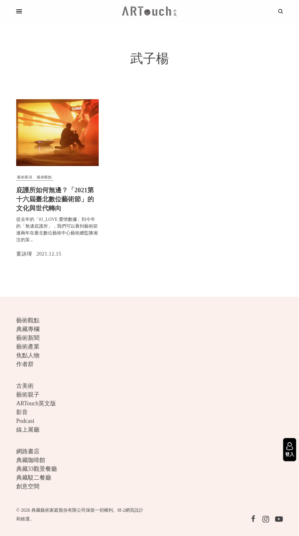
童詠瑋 (24, 253)
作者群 (25, 364)
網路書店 (27, 451)
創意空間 (27, 486)
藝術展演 (24, 177)
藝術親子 (27, 394)
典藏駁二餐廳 (33, 477)
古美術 (25, 386)
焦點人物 (27, 355)
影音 (22, 412)
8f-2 (121, 510)
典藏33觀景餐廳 (36, 469)
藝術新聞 (27, 338)
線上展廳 (27, 429)
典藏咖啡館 (30, 460)
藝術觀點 (44, 177)
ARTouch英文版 (36, 403)
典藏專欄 (27, 329)
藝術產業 (27, 346)
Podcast (25, 421)
